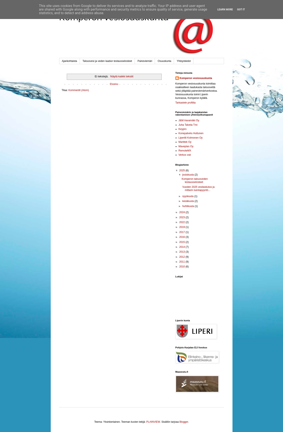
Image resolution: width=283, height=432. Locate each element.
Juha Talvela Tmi (188, 124)
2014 (182, 246)
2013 (182, 251)
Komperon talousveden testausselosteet (195, 180)
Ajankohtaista (69, 61)
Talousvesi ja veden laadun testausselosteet (107, 61)
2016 (182, 237)
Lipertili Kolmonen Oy (191, 137)
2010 (182, 266)
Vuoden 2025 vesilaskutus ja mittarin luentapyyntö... (198, 188)
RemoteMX (185, 150)
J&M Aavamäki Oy (189, 120)
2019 (182, 227)
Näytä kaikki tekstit (121, 76)
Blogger (183, 421)
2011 (182, 261)
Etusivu (114, 84)
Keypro (183, 129)
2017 (182, 232)
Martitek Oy (185, 141)
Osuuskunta (164, 61)
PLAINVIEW (153, 421)
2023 (182, 217)
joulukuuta (188, 174)
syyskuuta (188, 196)
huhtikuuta (188, 206)
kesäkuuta (188, 201)
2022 (182, 222)
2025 (182, 170)
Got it (241, 9)
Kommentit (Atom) (78, 90)
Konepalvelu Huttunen (191, 133)
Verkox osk (185, 154)
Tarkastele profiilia (185, 102)
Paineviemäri (145, 61)
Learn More (225, 9)
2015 (182, 242)
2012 (182, 256)
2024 (182, 212)
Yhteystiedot (184, 61)
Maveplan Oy (186, 146)
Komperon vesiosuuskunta (196, 78)
